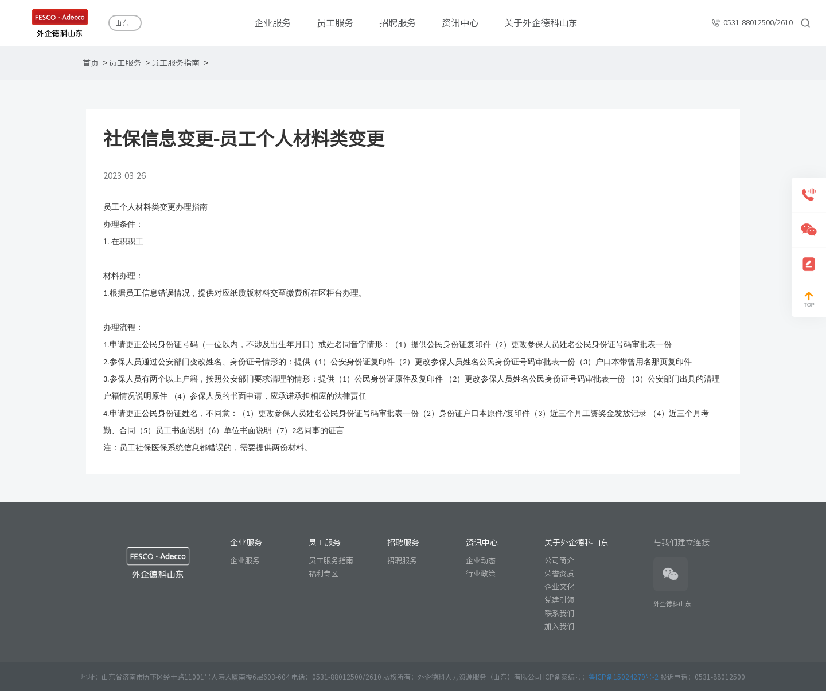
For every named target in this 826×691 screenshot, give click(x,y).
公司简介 (559, 560)
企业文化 (559, 587)
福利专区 (323, 574)
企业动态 (481, 560)
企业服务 (245, 560)
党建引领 (559, 600)
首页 (91, 63)
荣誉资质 (559, 574)
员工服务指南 (175, 63)
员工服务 (125, 63)
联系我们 (559, 613)
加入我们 (559, 626)
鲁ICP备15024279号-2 (624, 676)
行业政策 (481, 574)
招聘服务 (402, 560)
